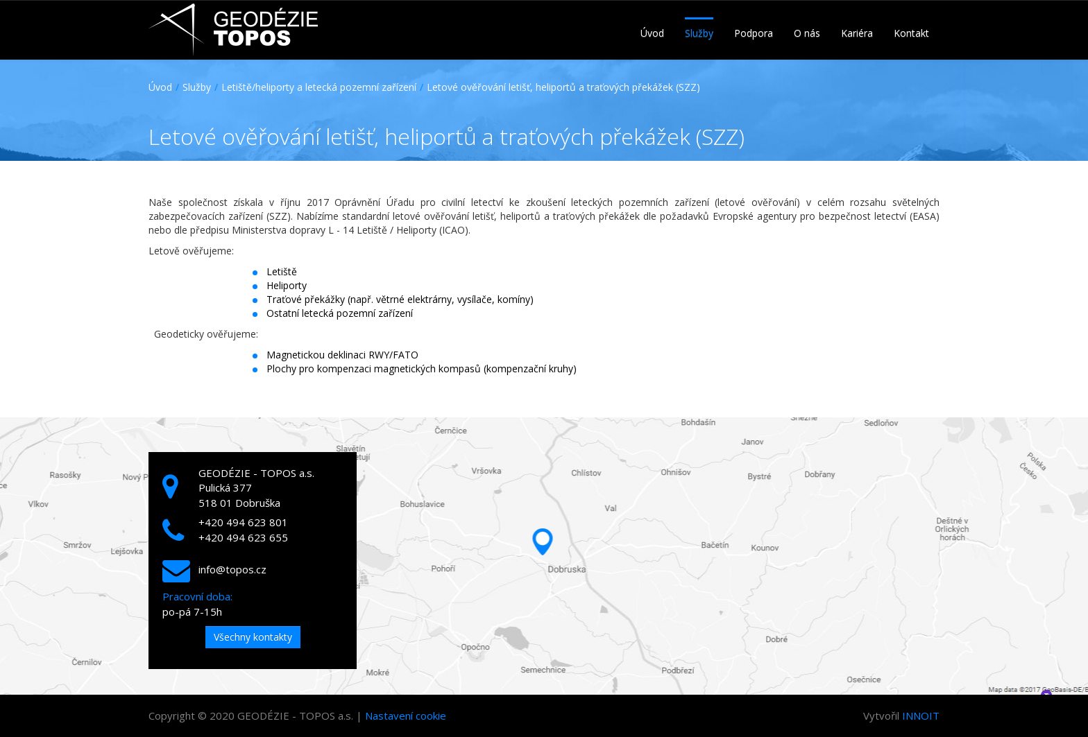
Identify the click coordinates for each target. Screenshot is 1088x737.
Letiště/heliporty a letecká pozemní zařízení (318, 87)
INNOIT (921, 715)
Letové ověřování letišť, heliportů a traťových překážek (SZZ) (563, 87)
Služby (196, 87)
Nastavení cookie (405, 715)
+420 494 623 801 (243, 522)
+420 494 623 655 (243, 537)
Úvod (160, 87)
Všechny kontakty (253, 636)
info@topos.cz (232, 569)
